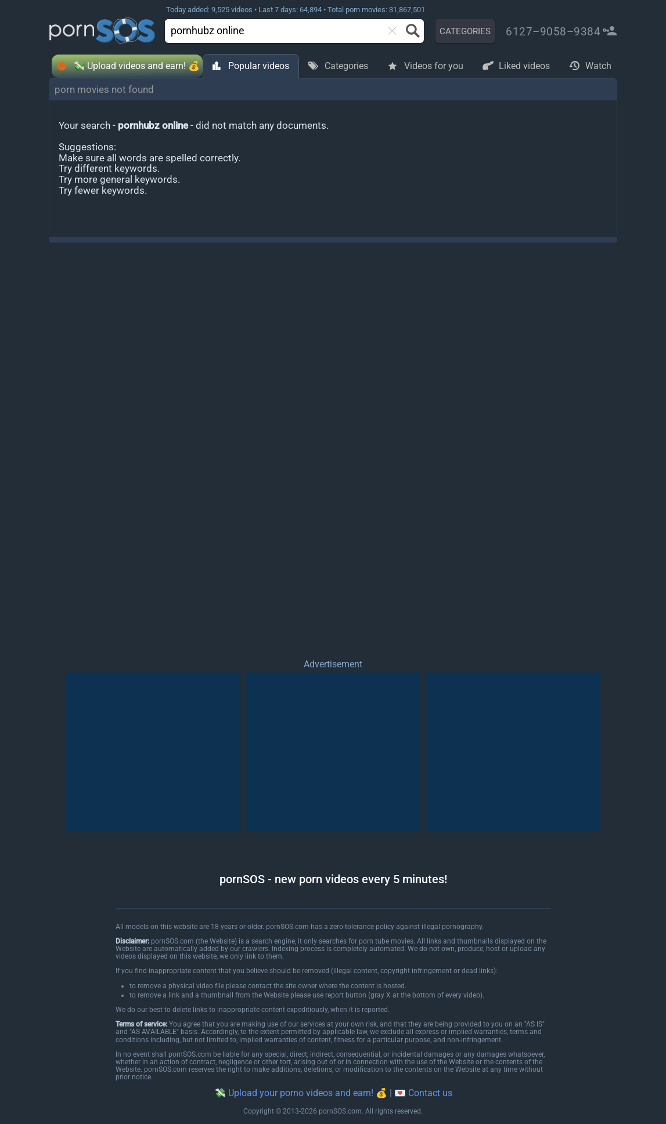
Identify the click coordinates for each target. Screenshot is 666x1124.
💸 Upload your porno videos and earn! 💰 (300, 1092)
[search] (266, 30)
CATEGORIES (465, 31)
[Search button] (411, 30)
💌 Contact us (423, 1092)
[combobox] (278, 31)
